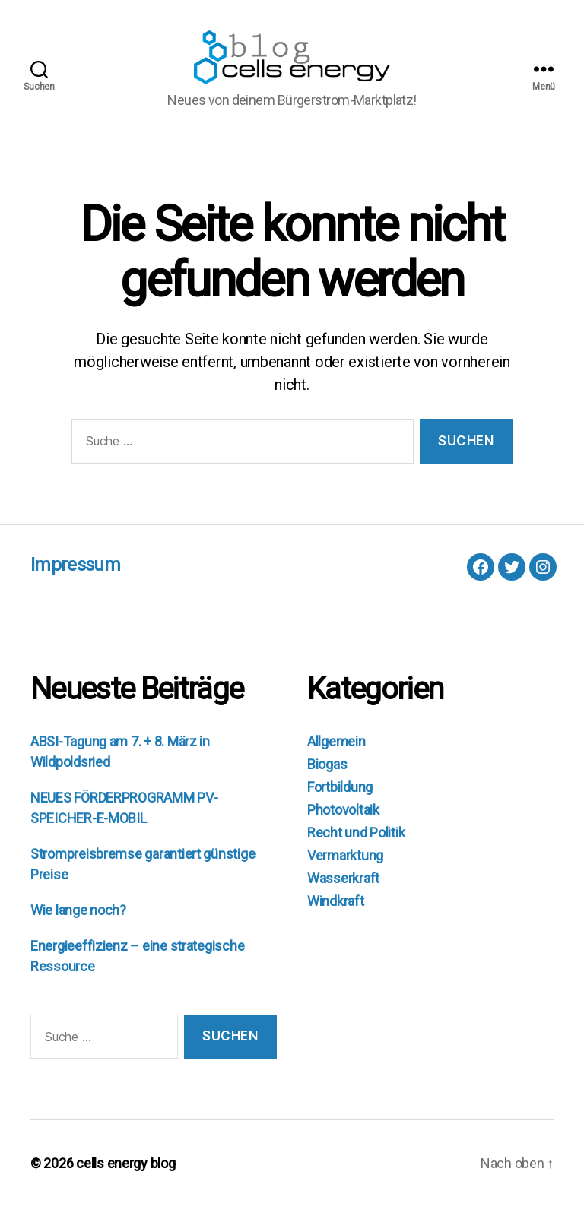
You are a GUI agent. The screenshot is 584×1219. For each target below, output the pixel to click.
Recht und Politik (356, 845)
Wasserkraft (343, 890)
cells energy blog (125, 1176)
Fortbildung (340, 799)
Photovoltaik (343, 822)
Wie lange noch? (78, 922)
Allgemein (336, 753)
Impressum (75, 576)
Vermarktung (345, 867)
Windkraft (335, 913)
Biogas (327, 776)
